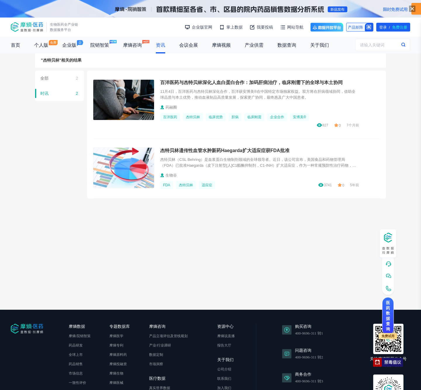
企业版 (69, 45)
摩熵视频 (221, 45)
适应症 (207, 185)
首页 (15, 45)
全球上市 (76, 355)
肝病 (235, 117)
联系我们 (224, 379)
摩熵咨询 (132, 45)
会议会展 (188, 45)
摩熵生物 (116, 373)
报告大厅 (224, 345)
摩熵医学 (116, 336)
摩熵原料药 (118, 355)
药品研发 (76, 345)
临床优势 (216, 117)
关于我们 (319, 45)
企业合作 (277, 117)
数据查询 (286, 45)
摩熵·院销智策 (80, 336)
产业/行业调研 (160, 345)
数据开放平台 (326, 27)
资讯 (160, 45)
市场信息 (76, 373)
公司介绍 (224, 369)
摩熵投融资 (118, 364)
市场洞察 (156, 364)
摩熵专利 (116, 345)
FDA (166, 185)
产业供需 (254, 45)
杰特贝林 (193, 117)
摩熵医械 (116, 383)
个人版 (41, 45)
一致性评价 (77, 383)
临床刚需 (254, 117)
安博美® (299, 117)
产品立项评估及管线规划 (168, 336)
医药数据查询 (388, 315)
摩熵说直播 (226, 336)
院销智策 (99, 45)
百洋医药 (170, 117)
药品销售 (76, 364)
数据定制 (156, 355)
